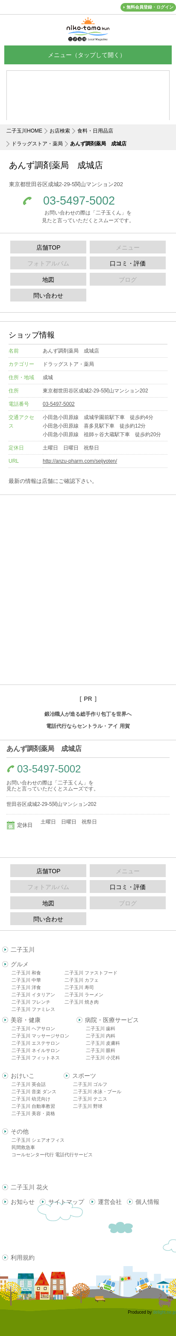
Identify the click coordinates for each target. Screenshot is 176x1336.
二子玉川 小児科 (103, 1057)
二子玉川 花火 (29, 1187)
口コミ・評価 (128, 263)
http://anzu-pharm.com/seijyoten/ (80, 461)
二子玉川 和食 (26, 972)
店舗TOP (48, 247)
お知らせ (23, 1201)
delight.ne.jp (164, 1312)
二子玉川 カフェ (82, 980)
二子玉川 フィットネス (36, 1057)
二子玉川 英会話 (29, 1084)
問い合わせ (48, 295)
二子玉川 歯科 (100, 1028)
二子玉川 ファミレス (33, 1009)
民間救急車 (23, 1147)
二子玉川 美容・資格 (33, 1113)
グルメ (20, 964)
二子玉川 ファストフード (91, 972)
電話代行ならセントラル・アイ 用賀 (87, 726)
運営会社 (110, 1201)
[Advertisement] (88, 589)
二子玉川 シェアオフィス (38, 1140)
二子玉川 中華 (26, 980)
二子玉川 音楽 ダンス (34, 1091)
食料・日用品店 (95, 131)
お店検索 (60, 131)
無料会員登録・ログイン (149, 7)
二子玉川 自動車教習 (33, 1106)
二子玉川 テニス (90, 1098)
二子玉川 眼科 (100, 1050)
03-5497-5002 (79, 201)
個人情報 (147, 1201)
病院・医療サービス (112, 1019)
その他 (20, 1131)
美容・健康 (26, 1019)
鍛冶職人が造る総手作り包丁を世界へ (88, 714)
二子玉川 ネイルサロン (36, 1050)
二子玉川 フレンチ (31, 1001)
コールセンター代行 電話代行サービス (52, 1154)
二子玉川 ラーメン (84, 994)
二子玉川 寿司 (79, 987)
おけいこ (23, 1075)
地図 (48, 279)
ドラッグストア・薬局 (37, 144)
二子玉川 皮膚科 (103, 1043)
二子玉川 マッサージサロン (40, 1035)
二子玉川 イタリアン (33, 994)
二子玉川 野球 (88, 1106)
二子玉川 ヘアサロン (33, 1028)
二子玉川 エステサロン (36, 1043)
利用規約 (23, 1257)
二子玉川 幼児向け (31, 1098)
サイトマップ (66, 1201)
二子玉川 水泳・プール (97, 1091)
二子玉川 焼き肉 (82, 1001)
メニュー (88, 54)
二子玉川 (23, 949)
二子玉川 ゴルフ (90, 1084)
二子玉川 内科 (100, 1035)
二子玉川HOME (24, 131)
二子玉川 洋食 (26, 987)
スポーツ (84, 1075)
